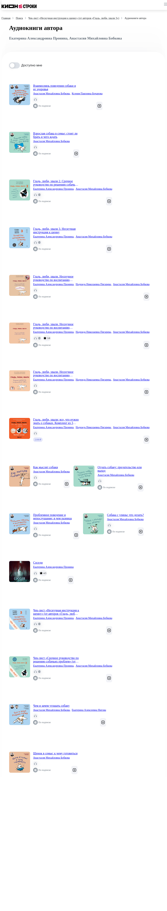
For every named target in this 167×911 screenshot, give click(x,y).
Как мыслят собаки (45, 467)
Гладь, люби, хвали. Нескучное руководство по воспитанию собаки (53, 278)
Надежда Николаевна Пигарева (94, 284)
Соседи (38, 562)
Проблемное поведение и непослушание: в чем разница (52, 516)
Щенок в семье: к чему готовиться (55, 753)
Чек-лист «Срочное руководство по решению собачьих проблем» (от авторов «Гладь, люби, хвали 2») (56, 659)
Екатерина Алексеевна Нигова (89, 710)
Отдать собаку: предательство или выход (119, 469)
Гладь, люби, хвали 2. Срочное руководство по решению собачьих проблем (55, 182)
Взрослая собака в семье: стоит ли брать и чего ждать (55, 135)
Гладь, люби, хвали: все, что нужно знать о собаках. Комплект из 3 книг (56, 421)
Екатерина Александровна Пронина (53, 189)
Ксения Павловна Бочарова (87, 93)
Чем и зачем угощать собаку (51, 705)
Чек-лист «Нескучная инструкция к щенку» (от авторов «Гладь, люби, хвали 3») (56, 612)
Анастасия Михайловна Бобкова (51, 94)
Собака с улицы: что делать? (125, 515)
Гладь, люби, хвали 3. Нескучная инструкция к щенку (54, 230)
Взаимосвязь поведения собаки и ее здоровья (54, 87)
